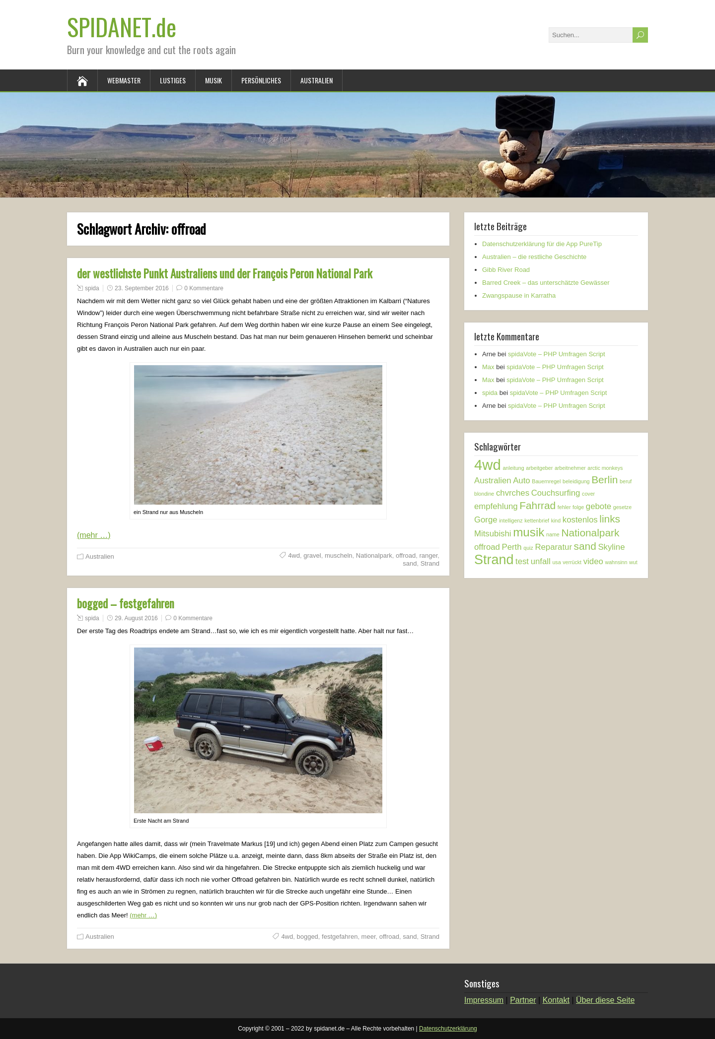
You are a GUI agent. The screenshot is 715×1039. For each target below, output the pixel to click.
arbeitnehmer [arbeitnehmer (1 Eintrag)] (570, 468)
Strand (430, 563)
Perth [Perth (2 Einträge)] (512, 547)
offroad (406, 555)
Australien (316, 80)
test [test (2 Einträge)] (522, 561)
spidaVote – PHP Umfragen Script (556, 354)
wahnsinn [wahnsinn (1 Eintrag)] (616, 562)
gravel (312, 555)
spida (92, 288)
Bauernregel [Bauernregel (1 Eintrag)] (546, 481)
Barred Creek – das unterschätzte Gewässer (546, 282)
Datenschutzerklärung (448, 1028)
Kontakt (556, 1000)
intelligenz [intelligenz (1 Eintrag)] (510, 520)
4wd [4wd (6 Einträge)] (487, 464)
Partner (523, 1000)
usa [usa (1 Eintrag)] (556, 562)
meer (368, 936)
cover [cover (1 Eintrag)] (588, 494)
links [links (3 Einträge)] (609, 518)
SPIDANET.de (121, 26)
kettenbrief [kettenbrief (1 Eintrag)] (536, 520)
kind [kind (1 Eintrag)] (556, 520)
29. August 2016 (136, 618)
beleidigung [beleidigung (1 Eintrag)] (576, 481)
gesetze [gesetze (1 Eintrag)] (622, 507)
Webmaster (124, 80)
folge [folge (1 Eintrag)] (578, 507)
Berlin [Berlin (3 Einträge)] (604, 479)
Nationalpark (374, 555)
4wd (294, 555)
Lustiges (173, 80)
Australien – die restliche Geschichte (534, 256)
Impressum (483, 1000)
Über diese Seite (605, 1000)
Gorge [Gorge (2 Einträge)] (486, 519)
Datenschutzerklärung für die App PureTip (542, 244)
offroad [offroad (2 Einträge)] (487, 547)
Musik (213, 80)
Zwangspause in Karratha (519, 295)
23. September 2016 (142, 288)
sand (410, 563)
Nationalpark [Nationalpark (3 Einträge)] (590, 532)
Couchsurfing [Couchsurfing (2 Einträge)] (555, 493)
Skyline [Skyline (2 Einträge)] (611, 547)
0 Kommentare (203, 288)
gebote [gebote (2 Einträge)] (598, 506)
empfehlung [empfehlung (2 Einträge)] (496, 506)
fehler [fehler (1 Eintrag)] (564, 507)
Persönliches (261, 80)
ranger (428, 555)
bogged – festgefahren (125, 603)
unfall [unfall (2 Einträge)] (541, 561)
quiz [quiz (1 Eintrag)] (528, 548)
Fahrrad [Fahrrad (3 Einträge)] (537, 505)
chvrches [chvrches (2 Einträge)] (512, 493)
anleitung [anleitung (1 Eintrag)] (513, 468)
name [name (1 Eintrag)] (553, 534)
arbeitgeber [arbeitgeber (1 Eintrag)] (539, 468)
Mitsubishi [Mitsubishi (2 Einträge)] (492, 533)
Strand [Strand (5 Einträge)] (493, 559)
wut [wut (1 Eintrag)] (633, 562)
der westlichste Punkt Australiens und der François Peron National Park (224, 273)
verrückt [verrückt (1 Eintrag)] (572, 562)
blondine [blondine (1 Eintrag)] (484, 494)
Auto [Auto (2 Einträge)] (521, 480)
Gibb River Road (506, 269)
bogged (307, 936)
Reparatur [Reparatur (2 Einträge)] (553, 547)
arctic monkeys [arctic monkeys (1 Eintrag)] (605, 468)
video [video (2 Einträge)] (593, 561)
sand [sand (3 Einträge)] (585, 546)
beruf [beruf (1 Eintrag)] (626, 481)
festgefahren (340, 936)
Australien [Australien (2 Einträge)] (492, 480)
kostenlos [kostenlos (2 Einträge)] (580, 519)
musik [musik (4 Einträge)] (528, 532)
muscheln (339, 555)
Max (488, 367)
